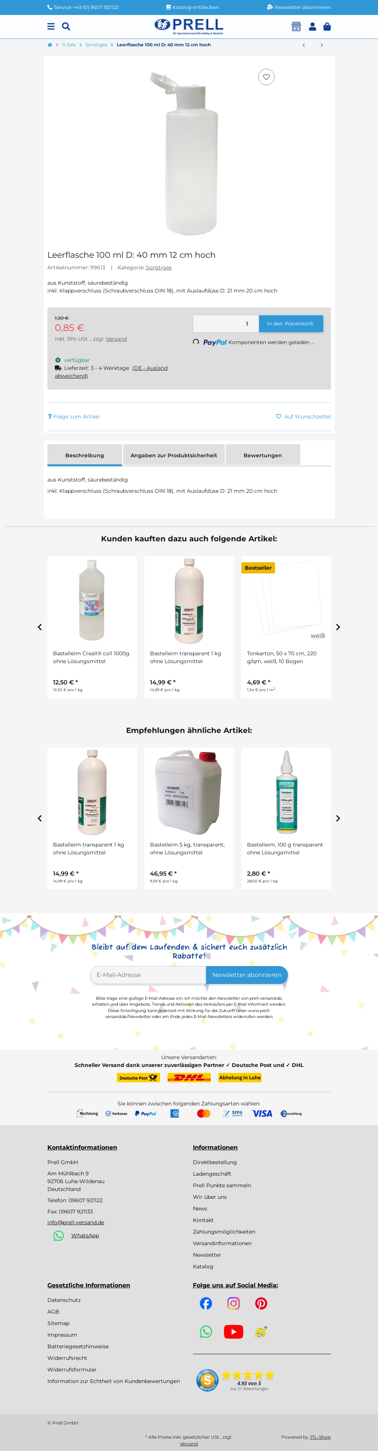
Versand (116, 338)
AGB (53, 1311)
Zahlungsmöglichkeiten (224, 1231)
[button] (312, 27)
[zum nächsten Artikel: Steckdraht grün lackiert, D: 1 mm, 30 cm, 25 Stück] (322, 45)
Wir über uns (210, 1197)
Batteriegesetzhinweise (78, 1346)
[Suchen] (66, 27)
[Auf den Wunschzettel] (266, 77)
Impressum (62, 1334)
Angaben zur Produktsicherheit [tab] (174, 455)
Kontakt (203, 1220)
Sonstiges (159, 267)
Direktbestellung (215, 1162)
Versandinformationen (222, 1243)
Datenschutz (64, 1300)
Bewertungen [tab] (263, 455)
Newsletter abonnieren (247, 974)
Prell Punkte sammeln (222, 1185)
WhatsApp (85, 1235)
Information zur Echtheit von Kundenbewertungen (113, 1381)
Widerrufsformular (72, 1369)
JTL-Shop (320, 1437)
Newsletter (207, 1255)
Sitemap (58, 1323)
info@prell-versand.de (75, 1222)
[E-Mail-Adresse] (148, 975)
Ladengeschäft (212, 1173)
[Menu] (50, 27)
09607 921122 (86, 1200)
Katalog (203, 1266)
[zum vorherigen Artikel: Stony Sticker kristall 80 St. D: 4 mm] (303, 45)
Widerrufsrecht (67, 1358)
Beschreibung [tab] (84, 455)
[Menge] (226, 323)
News (200, 1208)
